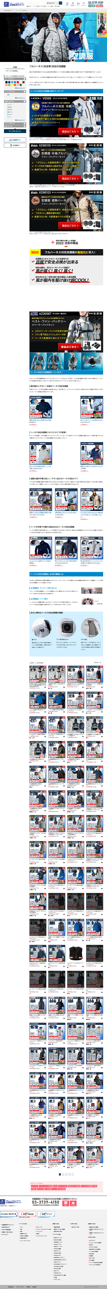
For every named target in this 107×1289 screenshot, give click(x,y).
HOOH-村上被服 (57, 1240)
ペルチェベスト (57, 1279)
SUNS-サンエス (57, 1262)
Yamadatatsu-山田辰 (58, 1266)
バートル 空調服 (35, 6)
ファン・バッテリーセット (25, 1240)
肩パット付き (40, 1189)
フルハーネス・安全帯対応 (12, 71)
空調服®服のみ (23, 1238)
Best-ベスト (56, 1270)
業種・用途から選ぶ (58, 1231)
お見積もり (15, 145)
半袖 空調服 (57, 6)
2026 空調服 (43, 6)
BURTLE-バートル (58, 1237)
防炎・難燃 (94, 1186)
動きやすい (10, 114)
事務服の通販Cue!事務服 (27, 1214)
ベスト (21, 1227)
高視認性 (34, 1189)
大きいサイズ (34, 1186)
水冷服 (55, 1277)
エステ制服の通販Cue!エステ (46, 1214)
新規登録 (72, 5)
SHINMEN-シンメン (58, 1242)
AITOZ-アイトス (57, 1251)
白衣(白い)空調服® (24, 1236)
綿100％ (55, 1186)
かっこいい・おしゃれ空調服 (45, 1186)
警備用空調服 (57, 1227)
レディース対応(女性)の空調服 (58, 1189)
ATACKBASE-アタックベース (60, 1264)
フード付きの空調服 (86, 1186)
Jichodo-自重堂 (57, 1248)
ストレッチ (9, 104)
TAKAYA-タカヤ (57, 1255)
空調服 (15, 67)
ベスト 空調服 (50, 6)
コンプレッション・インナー (41, 1236)
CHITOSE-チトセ (57, 1273)
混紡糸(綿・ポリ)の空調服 (74, 1186)
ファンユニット (39, 1231)
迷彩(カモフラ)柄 (75, 1227)
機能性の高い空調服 (93, 1227)
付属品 (37, 1233)
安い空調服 (47, 1189)
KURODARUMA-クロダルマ (60, 1259)
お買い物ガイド (6, 1227)
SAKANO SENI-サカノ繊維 (60, 1275)
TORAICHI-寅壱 (57, 1253)
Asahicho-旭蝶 (57, 1268)
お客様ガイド (15, 140)
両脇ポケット (10, 112)
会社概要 (34, 1286)
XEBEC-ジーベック (58, 1246)
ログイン (67, 5)
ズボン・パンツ (39, 1227)
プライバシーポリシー (20, 1286)
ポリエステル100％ (63, 1186)
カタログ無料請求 (6, 1229)
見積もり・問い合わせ (7, 1232)
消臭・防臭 (9, 109)
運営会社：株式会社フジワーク (8, 1214)
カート (78, 5)
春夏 (8, 94)
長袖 (21, 1231)
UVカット (9, 117)
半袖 (21, 1229)
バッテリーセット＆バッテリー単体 (43, 1229)
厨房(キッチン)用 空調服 (59, 1229)
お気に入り (83, 5)
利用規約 (28, 1286)
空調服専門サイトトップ (8, 1224)
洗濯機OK (9, 107)
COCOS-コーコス (58, 1244)
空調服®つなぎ (23, 1233)
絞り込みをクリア (20, 88)
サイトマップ (5, 1234)
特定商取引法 (11, 1286)
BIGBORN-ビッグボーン (59, 1257)
